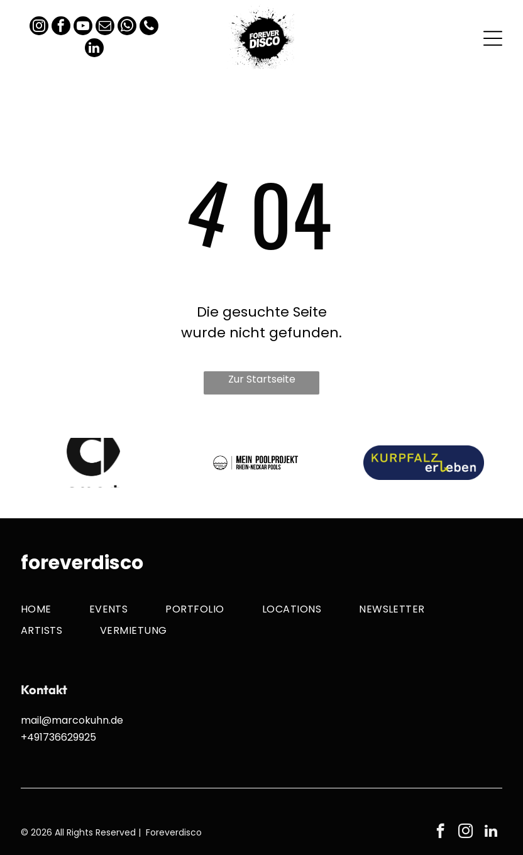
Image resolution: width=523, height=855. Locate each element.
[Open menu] (492, 38)
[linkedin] (94, 49)
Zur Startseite (261, 379)
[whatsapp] (127, 27)
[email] (105, 27)
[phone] (149, 27)
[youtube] (83, 27)
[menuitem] (55, 608)
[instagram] (39, 27)
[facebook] (61, 27)
